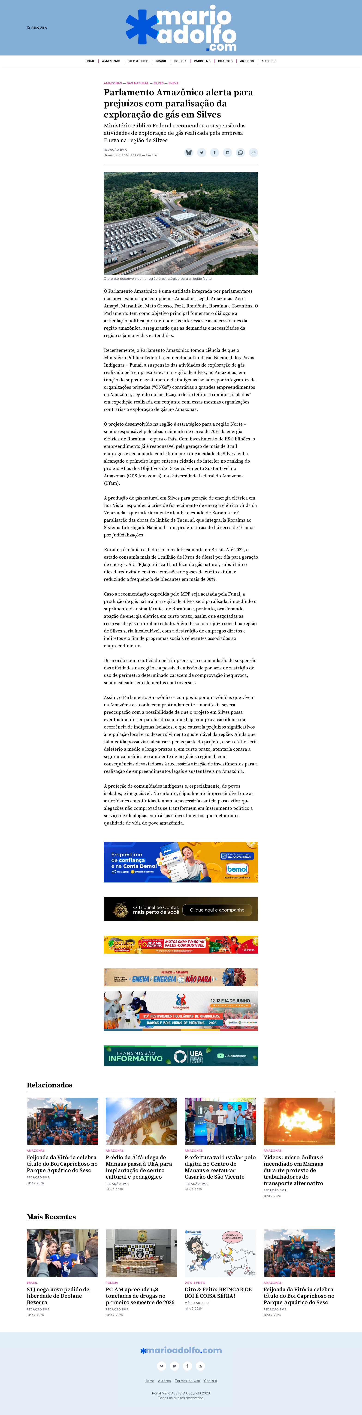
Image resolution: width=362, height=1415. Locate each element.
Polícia (180, 61)
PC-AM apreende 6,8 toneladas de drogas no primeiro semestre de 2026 (140, 1296)
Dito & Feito (138, 61)
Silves (159, 83)
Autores (269, 61)
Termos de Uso (187, 1381)
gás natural (138, 83)
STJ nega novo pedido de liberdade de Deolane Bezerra (58, 1296)
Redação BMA (115, 149)
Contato (210, 1381)
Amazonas (111, 61)
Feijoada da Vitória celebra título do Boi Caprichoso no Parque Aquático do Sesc (62, 1164)
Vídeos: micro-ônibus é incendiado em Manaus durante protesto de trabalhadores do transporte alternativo (293, 1170)
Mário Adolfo (197, 1303)
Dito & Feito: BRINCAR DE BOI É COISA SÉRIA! (218, 1293)
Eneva (174, 83)
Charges (225, 61)
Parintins (202, 61)
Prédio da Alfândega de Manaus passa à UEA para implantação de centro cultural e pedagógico (139, 1167)
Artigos (247, 61)
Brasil (161, 61)
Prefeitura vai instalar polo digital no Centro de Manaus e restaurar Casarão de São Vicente (220, 1167)
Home (90, 61)
